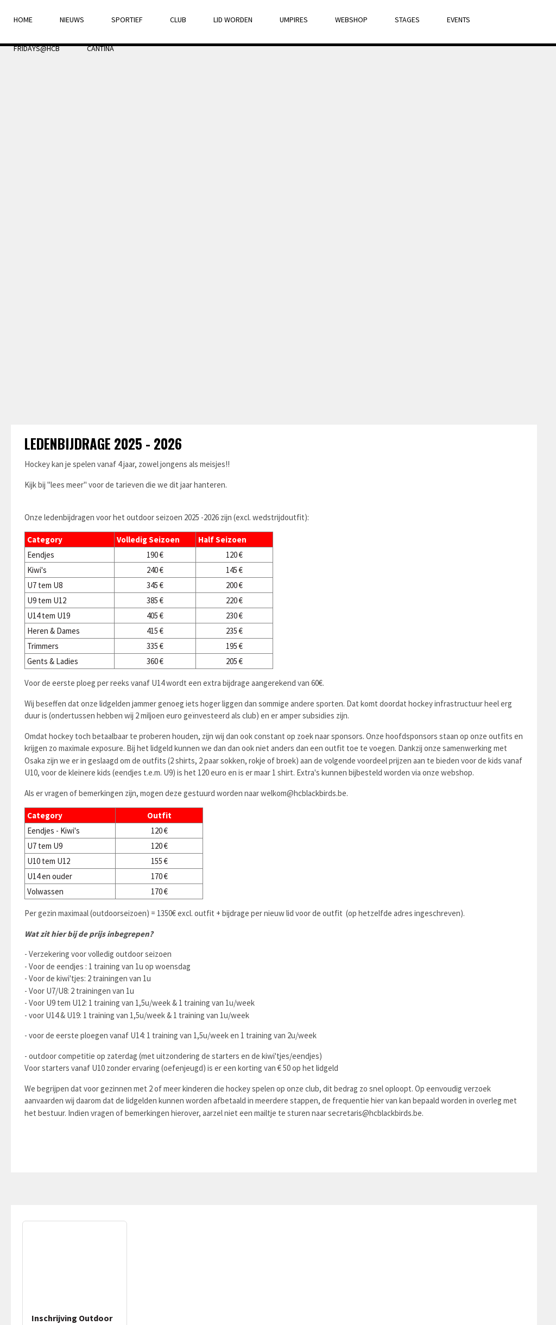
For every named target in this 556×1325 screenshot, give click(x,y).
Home (23, 19)
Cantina (100, 48)
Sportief (127, 19)
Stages (407, 19)
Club (178, 19)
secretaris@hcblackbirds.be (375, 1113)
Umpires (294, 19)
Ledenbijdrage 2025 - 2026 (103, 443)
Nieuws (72, 19)
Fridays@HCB (37, 48)
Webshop (351, 19)
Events (458, 19)
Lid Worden (232, 19)
